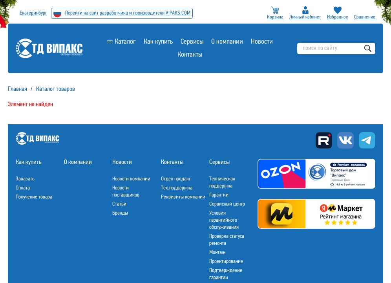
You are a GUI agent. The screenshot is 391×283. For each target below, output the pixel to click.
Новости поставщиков (125, 191)
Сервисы (192, 42)
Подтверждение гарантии (225, 274)
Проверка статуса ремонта (226, 239)
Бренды (120, 213)
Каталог (125, 42)
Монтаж (217, 252)
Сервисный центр (227, 204)
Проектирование (226, 262)
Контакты (189, 55)
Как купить (158, 42)
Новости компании (131, 179)
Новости (262, 42)
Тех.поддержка (176, 188)
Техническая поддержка (222, 182)
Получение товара (34, 197)
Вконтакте (345, 140)
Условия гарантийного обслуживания (224, 220)
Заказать (25, 179)
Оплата (23, 188)
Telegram (367, 140)
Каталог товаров (55, 89)
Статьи (119, 204)
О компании (227, 42)
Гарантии (218, 195)
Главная (17, 89)
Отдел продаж (175, 179)
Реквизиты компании (183, 197)
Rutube (324, 140)
